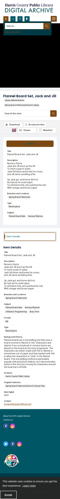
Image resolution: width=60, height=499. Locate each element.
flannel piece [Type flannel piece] (14, 206)
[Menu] (54, 19)
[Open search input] (5, 18)
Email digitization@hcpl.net (17, 404)
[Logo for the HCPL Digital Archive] (28, 8)
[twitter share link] (5, 443)
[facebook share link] (5, 425)
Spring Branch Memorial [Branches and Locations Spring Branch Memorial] (19, 197)
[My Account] (20, 18)
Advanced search (13, 32)
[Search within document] (53, 113)
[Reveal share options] (13, 18)
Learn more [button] (29, 485)
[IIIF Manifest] (46, 130)
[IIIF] (14, 130)
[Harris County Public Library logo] (11, 461)
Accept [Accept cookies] (8, 495)
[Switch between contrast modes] (27, 18)
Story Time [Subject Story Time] (34, 312)
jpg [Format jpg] (7, 321)
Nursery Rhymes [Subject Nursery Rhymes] (35, 216)
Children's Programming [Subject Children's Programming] (16, 312)
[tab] (30, 144)
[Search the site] (24, 26)
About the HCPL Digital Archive (16, 416)
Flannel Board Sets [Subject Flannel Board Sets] (17, 216)
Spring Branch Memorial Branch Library (22, 105)
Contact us (8, 420)
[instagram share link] (12, 425)
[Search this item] (26, 113)
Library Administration (14, 100)
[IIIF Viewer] (26, 130)
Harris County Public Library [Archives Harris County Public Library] (18, 376)
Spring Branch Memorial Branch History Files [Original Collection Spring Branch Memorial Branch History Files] (25, 386)
